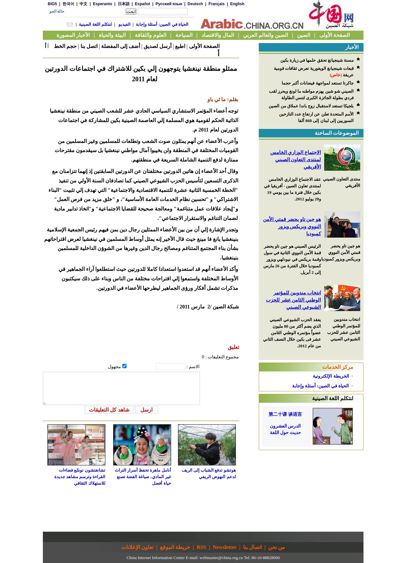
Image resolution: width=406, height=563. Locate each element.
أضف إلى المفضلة (120, 46)
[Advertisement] (311, 491)
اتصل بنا (88, 46)
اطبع (180, 46)
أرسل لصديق (157, 46)
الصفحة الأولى (204, 46)
